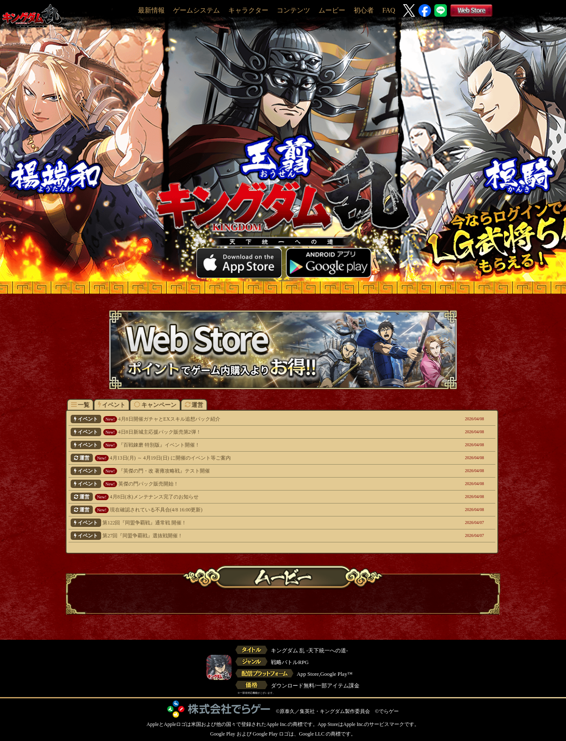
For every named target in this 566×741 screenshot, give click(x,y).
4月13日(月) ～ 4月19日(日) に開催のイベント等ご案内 (241, 458)
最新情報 (151, 10)
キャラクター (248, 10)
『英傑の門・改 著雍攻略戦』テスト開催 (241, 471)
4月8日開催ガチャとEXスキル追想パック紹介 (241, 419)
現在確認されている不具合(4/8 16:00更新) (241, 509)
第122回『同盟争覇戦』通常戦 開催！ (241, 522)
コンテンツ (293, 10)
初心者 (364, 10)
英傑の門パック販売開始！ (241, 484)
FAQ (388, 10)
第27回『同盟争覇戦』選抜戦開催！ (241, 535)
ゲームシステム (196, 10)
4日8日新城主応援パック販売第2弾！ (241, 432)
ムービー (332, 10)
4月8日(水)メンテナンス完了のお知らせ (241, 497)
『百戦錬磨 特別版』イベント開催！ (241, 445)
